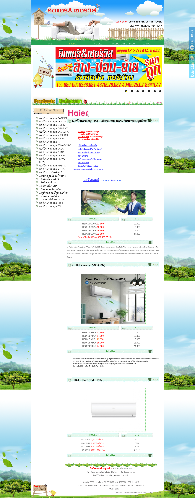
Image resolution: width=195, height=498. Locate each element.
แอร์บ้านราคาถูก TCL (50, 206)
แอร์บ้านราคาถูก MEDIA (52, 169)
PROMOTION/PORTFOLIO (122, 44)
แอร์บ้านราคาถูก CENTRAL (53, 122)
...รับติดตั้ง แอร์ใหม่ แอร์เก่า (53, 193)
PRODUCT (73, 44)
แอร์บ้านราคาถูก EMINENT (53, 128)
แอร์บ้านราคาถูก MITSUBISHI (54, 135)
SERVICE (98, 44)
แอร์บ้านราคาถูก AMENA (52, 166)
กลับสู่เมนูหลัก (113, 489)
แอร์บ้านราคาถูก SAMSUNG (54, 132)
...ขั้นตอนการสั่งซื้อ (49, 196)
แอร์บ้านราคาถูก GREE (51, 203)
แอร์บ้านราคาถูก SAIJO (51, 149)
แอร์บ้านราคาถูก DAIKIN (52, 125)
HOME (49, 44)
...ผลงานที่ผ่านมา (48, 186)
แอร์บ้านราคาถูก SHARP (52, 152)
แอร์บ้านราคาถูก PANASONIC (55, 145)
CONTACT (147, 44)
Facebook (140, 486)
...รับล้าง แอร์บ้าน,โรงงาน (52, 176)
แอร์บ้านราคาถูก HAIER (51, 138)
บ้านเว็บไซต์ (156, 493)
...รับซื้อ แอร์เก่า (47, 182)
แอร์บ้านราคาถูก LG (49, 142)
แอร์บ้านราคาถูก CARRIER (53, 118)
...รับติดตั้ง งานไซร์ (49, 179)
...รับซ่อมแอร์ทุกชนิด (50, 189)
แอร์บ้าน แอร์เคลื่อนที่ (50, 172)
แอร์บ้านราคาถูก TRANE (52, 155)
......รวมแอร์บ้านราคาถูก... (52, 199)
